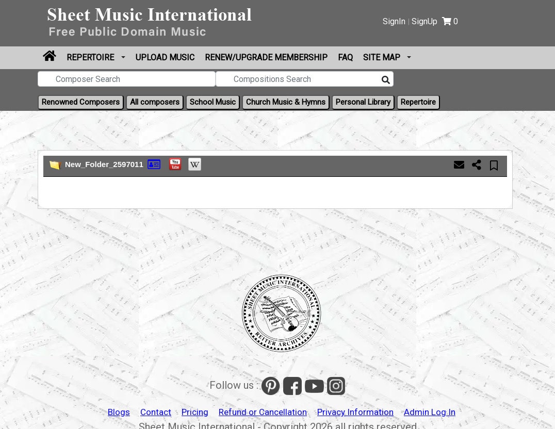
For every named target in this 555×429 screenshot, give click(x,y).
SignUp (424, 21)
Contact (155, 412)
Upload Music (165, 57)
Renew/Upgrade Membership (266, 57)
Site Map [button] (382, 57)
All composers (154, 102)
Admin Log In (429, 412)
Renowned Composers (81, 102)
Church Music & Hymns (285, 102)
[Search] (386, 80)
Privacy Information (355, 412)
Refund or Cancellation (263, 412)
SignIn (394, 21)
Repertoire (91, 57)
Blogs (119, 412)
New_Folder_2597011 (104, 164)
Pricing (195, 412)
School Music (213, 102)
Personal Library (363, 102)
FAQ (345, 57)
